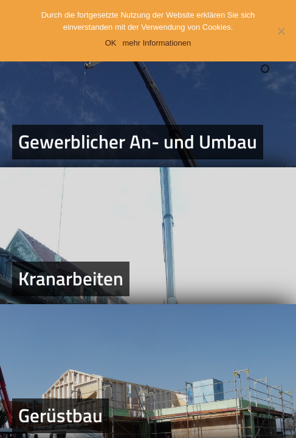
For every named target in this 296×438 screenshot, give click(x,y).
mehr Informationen (157, 42)
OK (111, 42)
